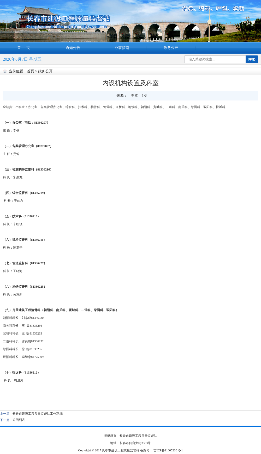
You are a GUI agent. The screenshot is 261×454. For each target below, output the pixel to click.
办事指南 (122, 48)
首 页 (24, 48)
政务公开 (171, 48)
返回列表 (19, 420)
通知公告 (73, 48)
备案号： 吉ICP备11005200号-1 (161, 450)
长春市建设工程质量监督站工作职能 (38, 413)
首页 (30, 71)
